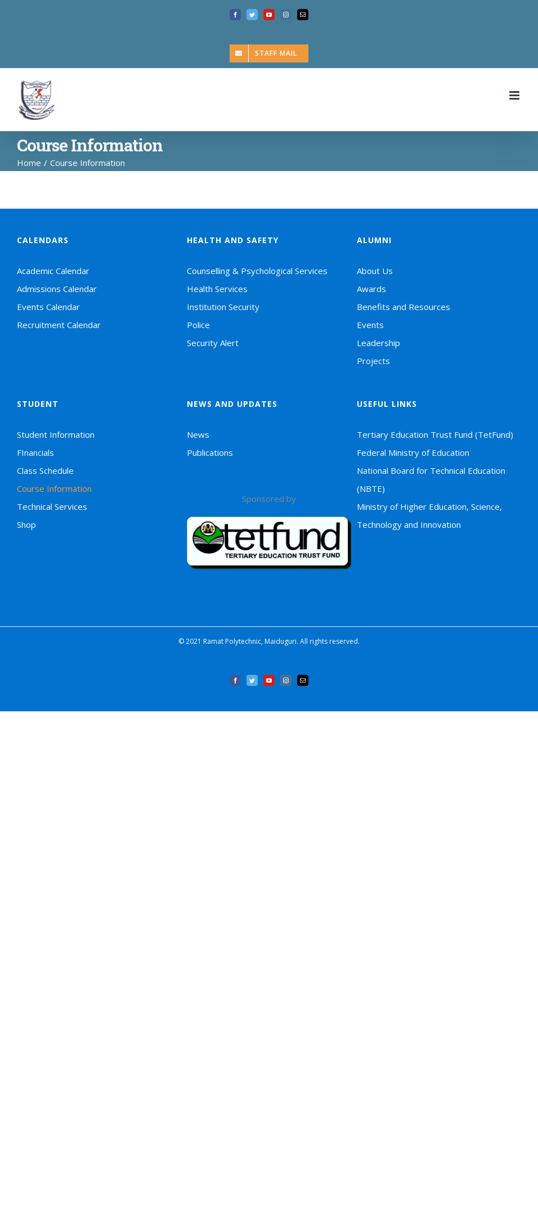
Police (198, 324)
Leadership (378, 342)
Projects (373, 360)
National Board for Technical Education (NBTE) (431, 479)
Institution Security (223, 306)
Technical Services (52, 506)
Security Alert (213, 342)
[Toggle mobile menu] (515, 95)
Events (370, 324)
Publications (210, 452)
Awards (371, 288)
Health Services (217, 288)
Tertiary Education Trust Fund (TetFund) (435, 434)
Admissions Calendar (57, 288)
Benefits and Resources (403, 306)
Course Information (54, 488)
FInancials (35, 452)
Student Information (56, 434)
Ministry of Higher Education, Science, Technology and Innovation (429, 515)
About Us (375, 270)
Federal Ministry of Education (413, 452)
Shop (26, 524)
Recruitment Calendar (59, 324)
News (198, 434)
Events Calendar (48, 306)
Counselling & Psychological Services (257, 270)
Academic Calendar (53, 270)
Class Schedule (45, 470)
